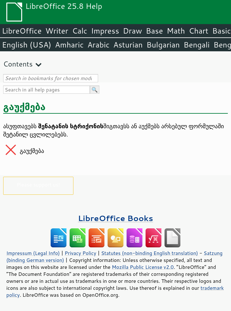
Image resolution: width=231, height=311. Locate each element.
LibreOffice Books (115, 218)
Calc (79, 30)
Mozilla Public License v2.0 (143, 266)
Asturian (128, 44)
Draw (132, 30)
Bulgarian (163, 44)
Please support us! (38, 184)
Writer (56, 30)
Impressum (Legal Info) (33, 253)
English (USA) (26, 44)
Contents (18, 64)
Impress (105, 30)
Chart (198, 30)
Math (176, 30)
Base (154, 30)
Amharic (69, 44)
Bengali (196, 44)
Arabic (98, 44)
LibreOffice (21, 30)
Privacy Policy (80, 253)
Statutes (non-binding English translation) (149, 253)
